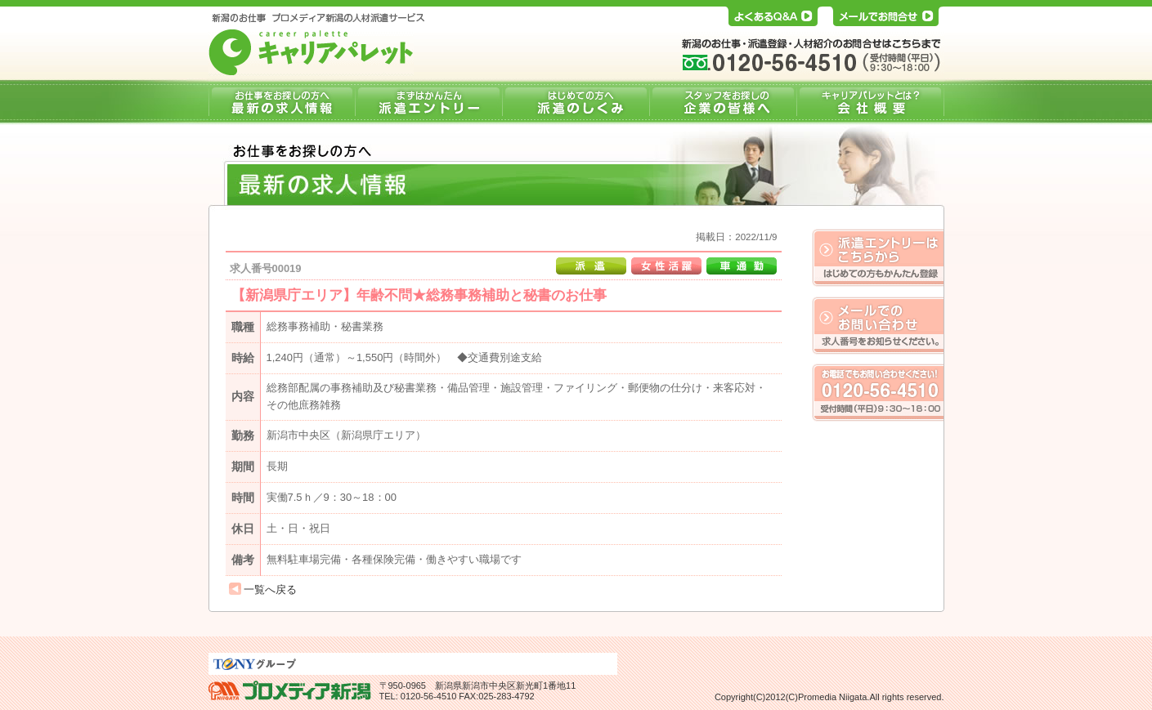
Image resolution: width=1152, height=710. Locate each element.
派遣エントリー (428, 102)
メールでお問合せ (884, 13)
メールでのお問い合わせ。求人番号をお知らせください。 (877, 325)
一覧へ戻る (270, 589)
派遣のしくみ (575, 102)
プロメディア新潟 (289, 690)
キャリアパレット (311, 52)
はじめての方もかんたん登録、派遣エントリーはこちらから (877, 258)
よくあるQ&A (773, 13)
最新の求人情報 (281, 102)
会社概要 (870, 102)
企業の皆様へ (722, 102)
